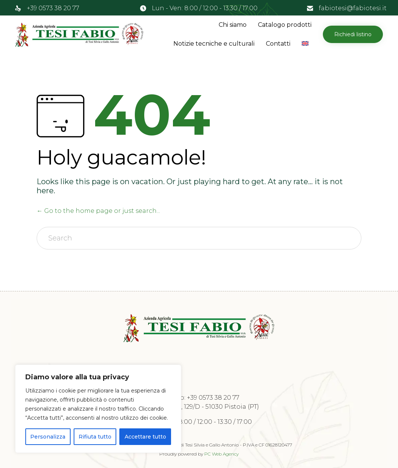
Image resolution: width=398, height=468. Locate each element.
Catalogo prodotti (285, 24)
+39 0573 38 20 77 (53, 8)
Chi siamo (233, 24)
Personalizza (47, 436)
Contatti (278, 43)
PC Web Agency (221, 454)
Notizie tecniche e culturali (214, 43)
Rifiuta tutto (95, 436)
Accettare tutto (145, 436)
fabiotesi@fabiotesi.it (353, 8)
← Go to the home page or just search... (98, 210)
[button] (353, 34)
